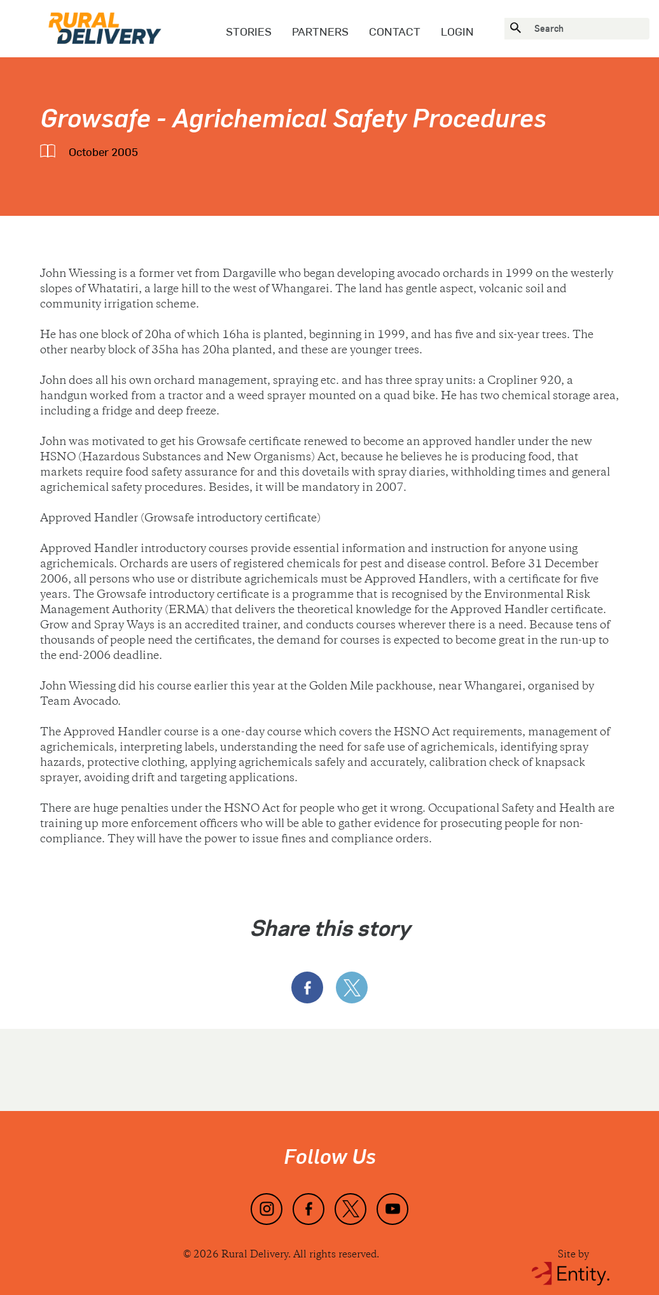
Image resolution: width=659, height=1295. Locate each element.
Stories (249, 31)
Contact (394, 31)
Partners (320, 31)
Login (457, 31)
